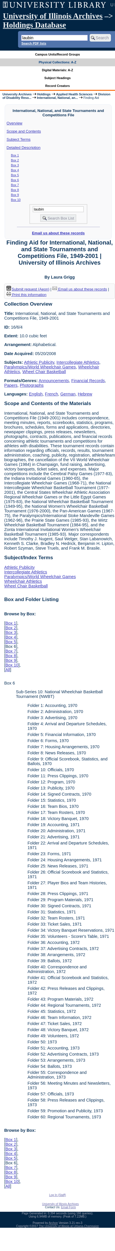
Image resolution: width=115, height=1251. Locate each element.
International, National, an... (57, 97)
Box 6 (15, 180)
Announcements (54, 380)
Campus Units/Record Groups (57, 54)
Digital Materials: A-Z (57, 70)
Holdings (44, 94)
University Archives (16, 94)
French (51, 394)
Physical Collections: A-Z (57, 62)
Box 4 (15, 170)
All (7, 669)
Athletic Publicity (39, 362)
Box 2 (15, 160)
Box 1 (15, 155)
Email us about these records (58, 233)
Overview (14, 123)
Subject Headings (57, 78)
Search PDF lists (33, 43)
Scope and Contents (24, 131)
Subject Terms (19, 139)
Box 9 (15, 195)
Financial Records (88, 380)
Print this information (26, 295)
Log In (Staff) (57, 1195)
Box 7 (15, 185)
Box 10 (16, 200)
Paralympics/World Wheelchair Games (40, 367)
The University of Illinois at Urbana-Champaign (69, 1226)
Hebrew (85, 394)
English (36, 394)
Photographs (32, 385)
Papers (10, 385)
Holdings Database (34, 25)
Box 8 (15, 190)
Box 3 (15, 165)
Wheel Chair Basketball (44, 371)
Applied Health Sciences (74, 94)
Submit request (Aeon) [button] (27, 289)
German (67, 394)
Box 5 (15, 175)
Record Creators (57, 86)
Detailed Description (23, 147)
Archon (53, 1223)
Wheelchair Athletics (23, 581)
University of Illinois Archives (52, 16)
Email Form (68, 1207)
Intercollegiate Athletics (77, 362)
